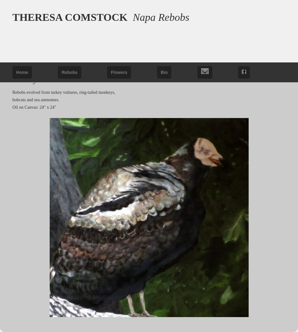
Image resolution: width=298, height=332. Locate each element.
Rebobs (69, 72)
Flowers (119, 72)
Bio (164, 72)
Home (22, 72)
